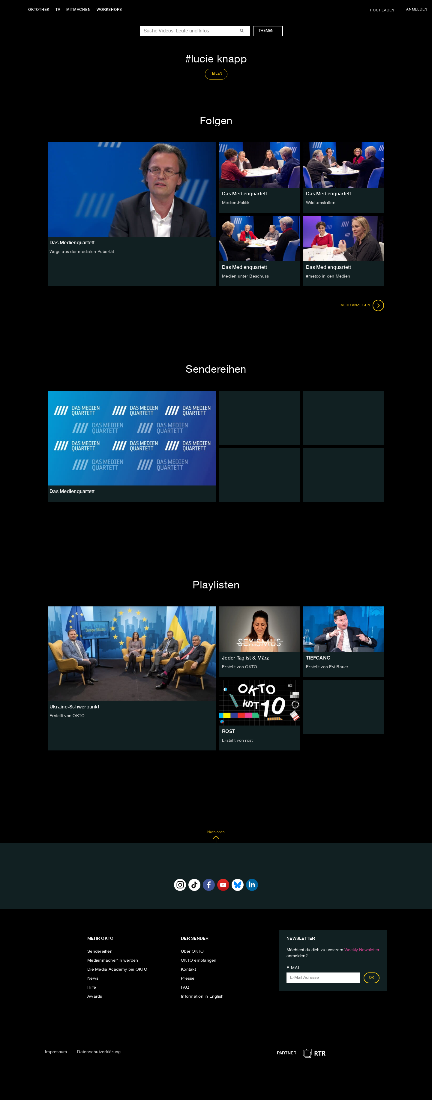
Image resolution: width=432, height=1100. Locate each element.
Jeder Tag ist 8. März (245, 658)
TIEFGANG (318, 658)
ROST (228, 731)
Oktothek (39, 10)
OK (371, 978)
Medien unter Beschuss (245, 276)
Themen (269, 31)
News (92, 978)
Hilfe (91, 987)
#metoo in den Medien (328, 276)
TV (58, 10)
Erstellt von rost (237, 740)
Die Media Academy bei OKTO (117, 969)
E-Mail (294, 968)
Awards (94, 996)
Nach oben (215, 837)
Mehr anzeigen (362, 305)
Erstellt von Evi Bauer (327, 667)
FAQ (185, 987)
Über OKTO (192, 951)
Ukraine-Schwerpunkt (74, 707)
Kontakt (188, 969)
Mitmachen (79, 10)
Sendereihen (99, 951)
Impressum (56, 1052)
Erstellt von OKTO (67, 716)
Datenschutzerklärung (99, 1052)
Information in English (202, 996)
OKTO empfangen (199, 960)
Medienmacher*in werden (112, 960)
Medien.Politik (236, 203)
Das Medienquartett (244, 194)
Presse (188, 978)
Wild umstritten (320, 203)
